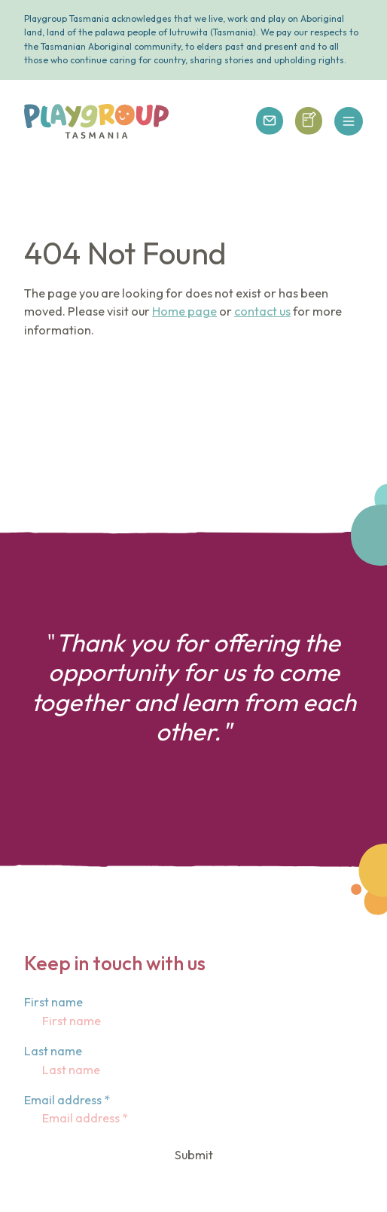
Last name (53, 1050)
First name (53, 1001)
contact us (262, 311)
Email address (67, 1099)
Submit (194, 1154)
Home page (184, 311)
